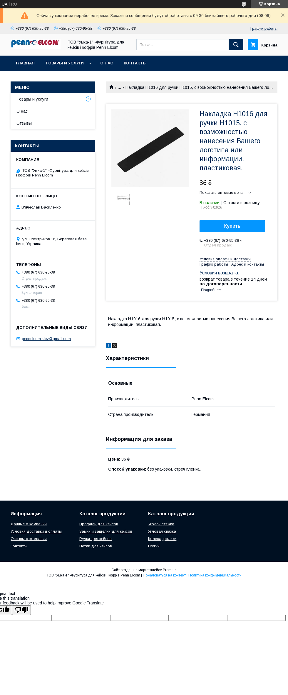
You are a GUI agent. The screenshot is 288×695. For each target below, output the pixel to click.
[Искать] (236, 44)
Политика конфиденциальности (215, 575)
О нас (106, 63)
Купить (232, 226)
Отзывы (24, 123)
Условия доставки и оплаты (36, 531)
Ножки (154, 546)
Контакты (135, 63)
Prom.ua (170, 570)
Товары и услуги (64, 63)
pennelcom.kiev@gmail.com (46, 338)
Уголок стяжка (161, 524)
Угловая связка (162, 531)
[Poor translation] (21, 610)
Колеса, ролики (162, 538)
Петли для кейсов (95, 546)
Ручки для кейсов (95, 538)
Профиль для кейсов (98, 524)
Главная (25, 63)
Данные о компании (29, 524)
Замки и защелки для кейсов (105, 531)
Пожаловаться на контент (164, 575)
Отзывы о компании (29, 538)
